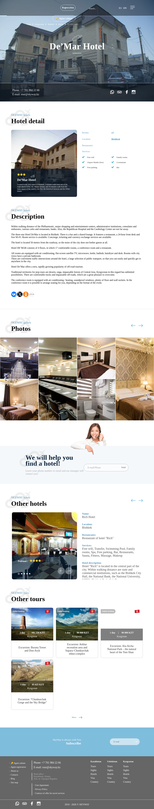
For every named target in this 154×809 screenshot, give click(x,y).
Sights (94, 770)
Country (94, 782)
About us (14, 771)
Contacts (14, 775)
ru (120, 8)
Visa (93, 778)
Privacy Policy (41, 789)
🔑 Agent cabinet (64, 18)
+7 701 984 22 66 (29, 90)
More (77, 717)
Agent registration (18, 767)
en (125, 8)
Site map (14, 782)
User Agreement (42, 785)
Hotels (94, 774)
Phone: (16, 90)
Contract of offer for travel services (50, 793)
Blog (13, 779)
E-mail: (16, 94)
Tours (93, 766)
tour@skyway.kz (30, 94)
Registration (68, 7)
